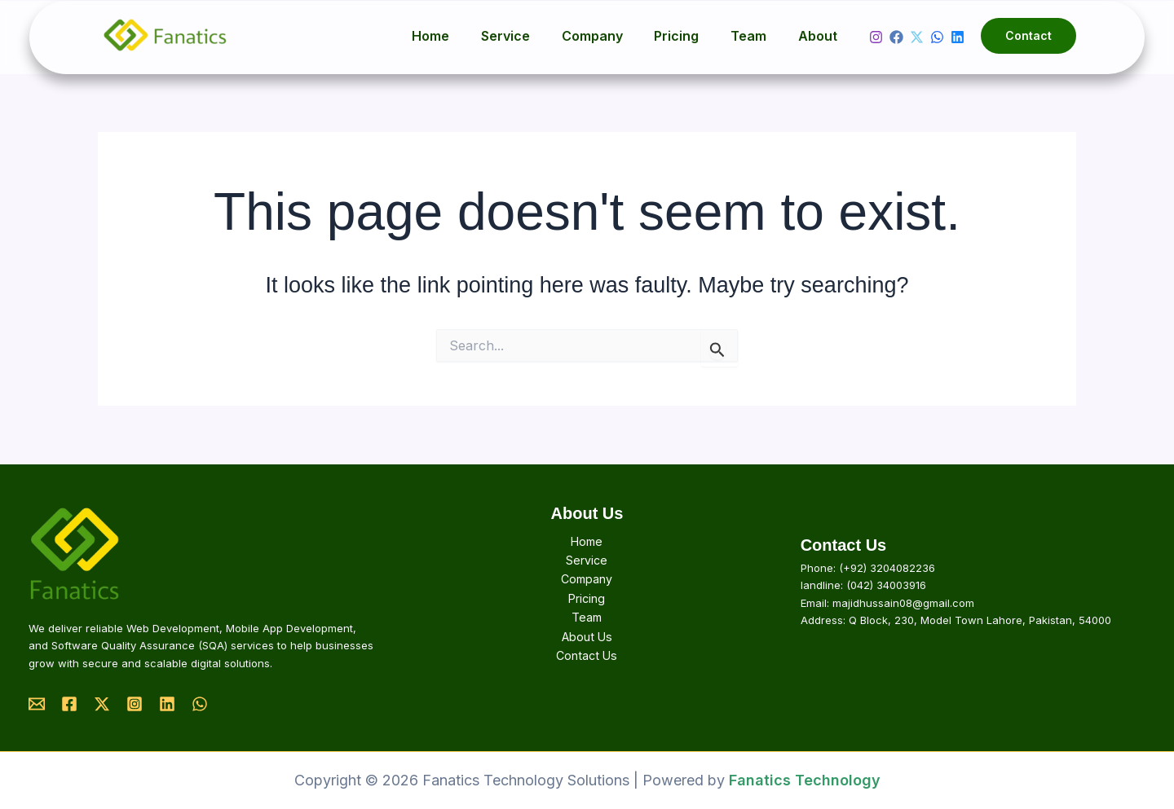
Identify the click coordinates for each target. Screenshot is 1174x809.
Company (611, 36)
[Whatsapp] (200, 704)
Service (529, 36)
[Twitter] (917, 37)
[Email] (37, 704)
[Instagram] (876, 37)
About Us (587, 637)
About (820, 36)
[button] (1028, 36)
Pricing (690, 36)
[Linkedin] (957, 37)
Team (757, 36)
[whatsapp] (937, 37)
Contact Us (586, 657)
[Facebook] (896, 37)
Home (460, 36)
